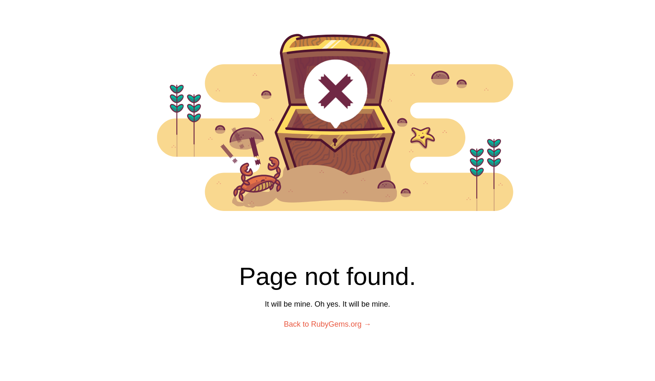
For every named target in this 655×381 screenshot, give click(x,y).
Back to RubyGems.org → (327, 324)
